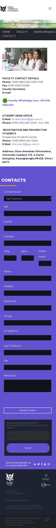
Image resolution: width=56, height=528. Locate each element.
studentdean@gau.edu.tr (27, 119)
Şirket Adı (10, 301)
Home (6, 31)
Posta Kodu (42, 254)
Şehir (24, 251)
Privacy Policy (47, 519)
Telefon (9, 286)
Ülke (7, 251)
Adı (6, 206)
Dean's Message (45, 31)
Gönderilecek (12, 191)
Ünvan (8, 316)
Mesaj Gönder (27, 410)
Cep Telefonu (12, 345)
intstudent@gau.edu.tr (25, 144)
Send (28, 448)
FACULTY (22, 31)
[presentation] (26, 400)
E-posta (9, 236)
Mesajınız (10, 375)
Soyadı (8, 221)
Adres (7, 271)
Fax (6, 360)
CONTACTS (9, 36)
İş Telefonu (11, 330)
